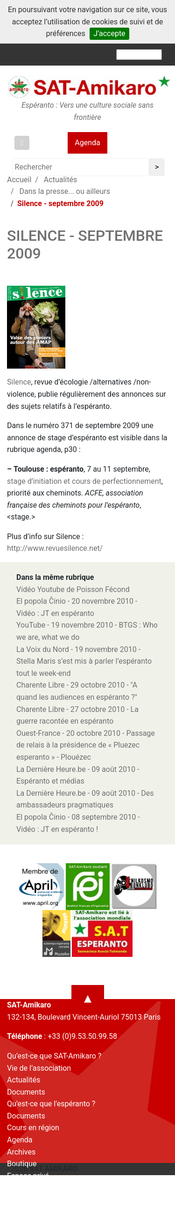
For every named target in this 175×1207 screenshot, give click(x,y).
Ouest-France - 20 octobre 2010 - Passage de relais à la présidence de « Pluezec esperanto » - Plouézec (85, 745)
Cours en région (33, 1127)
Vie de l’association (39, 1068)
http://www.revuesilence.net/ (55, 548)
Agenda (87, 142)
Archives (21, 1152)
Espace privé (28, 1175)
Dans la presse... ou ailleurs (65, 191)
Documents (26, 1092)
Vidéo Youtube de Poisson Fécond (73, 589)
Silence (19, 382)
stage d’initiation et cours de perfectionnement (84, 481)
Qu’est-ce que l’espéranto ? (51, 1103)
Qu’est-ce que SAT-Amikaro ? (54, 1055)
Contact (20, 1187)
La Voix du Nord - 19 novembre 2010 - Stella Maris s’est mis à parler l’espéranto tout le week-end (84, 661)
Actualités (23, 1079)
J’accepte (109, 33)
